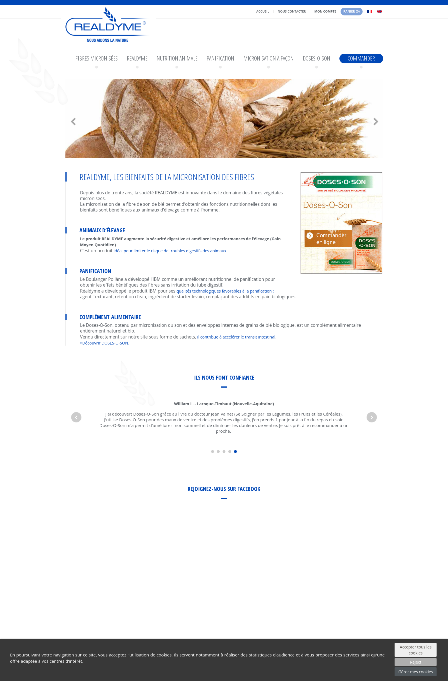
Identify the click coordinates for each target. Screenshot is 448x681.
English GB (380, 11)
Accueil (262, 11)
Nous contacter (292, 11)
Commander (361, 58)
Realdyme (137, 58)
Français (370, 11)
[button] (89, 118)
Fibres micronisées (96, 58)
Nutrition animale (177, 58)
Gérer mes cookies (415, 671)
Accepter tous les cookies (415, 650)
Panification (220, 58)
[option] (224, 118)
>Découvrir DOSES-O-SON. (104, 343)
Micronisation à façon (268, 58)
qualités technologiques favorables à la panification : (225, 291)
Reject (415, 662)
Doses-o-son (316, 58)
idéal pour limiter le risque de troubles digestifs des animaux (170, 250)
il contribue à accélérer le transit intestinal (236, 337)
